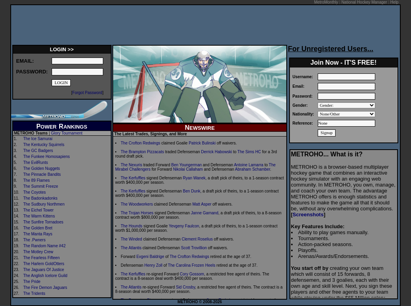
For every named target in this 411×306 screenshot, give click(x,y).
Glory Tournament (66, 133)
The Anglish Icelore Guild (45, 275)
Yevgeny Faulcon (184, 226)
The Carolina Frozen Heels (192, 265)
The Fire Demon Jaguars (45, 287)
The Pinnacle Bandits (42, 174)
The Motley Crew (38, 252)
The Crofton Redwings (140, 143)
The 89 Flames (36, 180)
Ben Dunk (192, 191)
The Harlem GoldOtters (43, 264)
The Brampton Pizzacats (142, 152)
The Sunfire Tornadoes (43, 222)
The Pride (32, 281)
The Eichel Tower (38, 210)
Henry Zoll (153, 265)
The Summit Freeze (40, 186)
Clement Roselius (196, 239)
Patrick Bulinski (202, 143)
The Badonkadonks (40, 198)
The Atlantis (131, 248)
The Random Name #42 (44, 246)
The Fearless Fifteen (41, 258)
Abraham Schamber (252, 169)
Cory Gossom (192, 274)
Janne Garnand (204, 213)
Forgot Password (87, 92)
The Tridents (34, 293)
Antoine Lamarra (248, 165)
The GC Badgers (38, 150)
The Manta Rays (37, 234)
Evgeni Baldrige (150, 256)
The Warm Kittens (39, 216)
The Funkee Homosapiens (46, 156)
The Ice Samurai (37, 139)
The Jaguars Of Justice (43, 270)
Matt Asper (201, 204)
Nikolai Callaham (188, 169)
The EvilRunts (35, 162)
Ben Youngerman (186, 165)
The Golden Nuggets (41, 168)
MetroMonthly (326, 2)
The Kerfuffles (133, 178)
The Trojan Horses (137, 213)
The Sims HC (249, 152)
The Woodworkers (137, 204)
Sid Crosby (185, 287)
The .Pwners (34, 240)
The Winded (131, 239)
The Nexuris (131, 165)
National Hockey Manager (364, 2)
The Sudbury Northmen (44, 204)
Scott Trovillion (194, 248)
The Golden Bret (37, 228)
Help (394, 2)
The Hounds (131, 226)
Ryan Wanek (194, 178)
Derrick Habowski (216, 152)
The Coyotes (34, 192)
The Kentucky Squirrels (43, 144)
